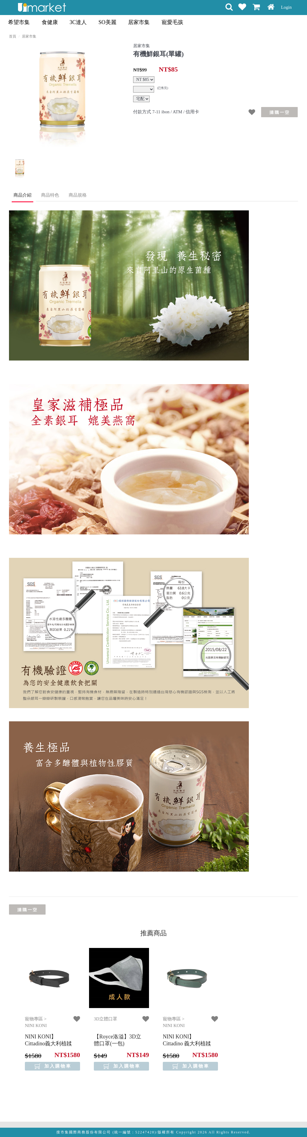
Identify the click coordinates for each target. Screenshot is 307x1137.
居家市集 (139, 22)
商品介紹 (22, 195)
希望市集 (19, 22)
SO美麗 (107, 22)
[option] (60, 95)
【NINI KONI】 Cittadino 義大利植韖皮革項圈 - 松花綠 (187, 1044)
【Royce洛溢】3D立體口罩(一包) (117, 1040)
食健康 (50, 22)
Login (286, 7)
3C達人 (78, 22)
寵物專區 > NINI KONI (36, 1022)
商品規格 (78, 195)
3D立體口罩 (105, 1018)
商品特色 (50, 195)
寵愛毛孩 (172, 22)
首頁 (12, 36)
